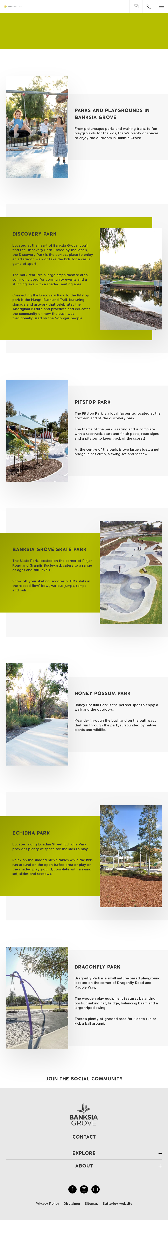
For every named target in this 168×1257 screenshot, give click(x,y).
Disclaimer (72, 1203)
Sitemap (91, 1203)
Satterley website (117, 1203)
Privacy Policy (47, 1203)
